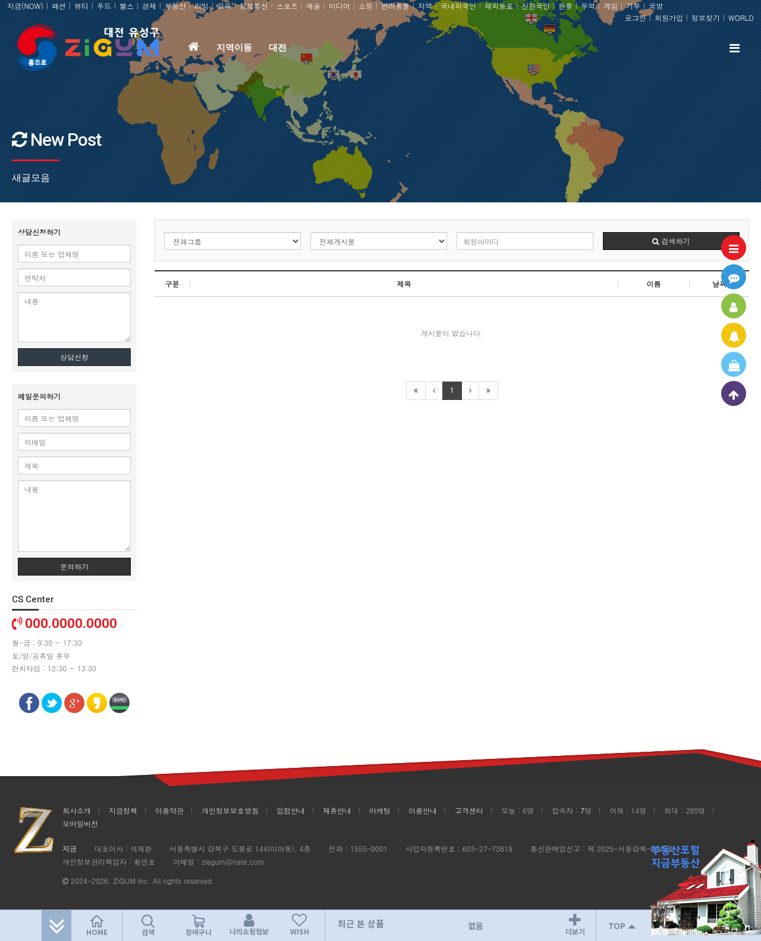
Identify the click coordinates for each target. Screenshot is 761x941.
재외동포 (499, 6)
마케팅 (380, 810)
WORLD (741, 17)
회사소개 (76, 810)
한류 (565, 6)
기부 (633, 6)
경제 (149, 6)
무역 (588, 6)
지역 (425, 6)
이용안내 (422, 810)
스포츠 (287, 6)
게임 (610, 6)
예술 (313, 6)
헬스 (127, 6)
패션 (59, 6)
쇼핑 (366, 6)
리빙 (201, 6)
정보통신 (254, 6)
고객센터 (469, 810)
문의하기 (74, 566)
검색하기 (671, 241)
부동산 (175, 6)
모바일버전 (80, 823)
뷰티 (81, 6)
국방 (656, 6)
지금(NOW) (25, 6)
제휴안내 (337, 810)
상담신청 (74, 357)
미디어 (339, 6)
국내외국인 (458, 6)
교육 (224, 6)
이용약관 (169, 810)
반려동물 (395, 6)
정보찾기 (705, 17)
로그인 (635, 17)
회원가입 (669, 17)
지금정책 (123, 810)
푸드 (104, 6)
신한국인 (535, 6)
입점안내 (290, 810)
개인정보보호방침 (230, 810)
